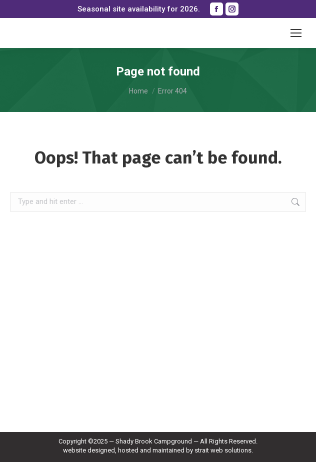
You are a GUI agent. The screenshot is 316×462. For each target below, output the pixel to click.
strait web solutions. (223, 450)
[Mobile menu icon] (296, 33)
